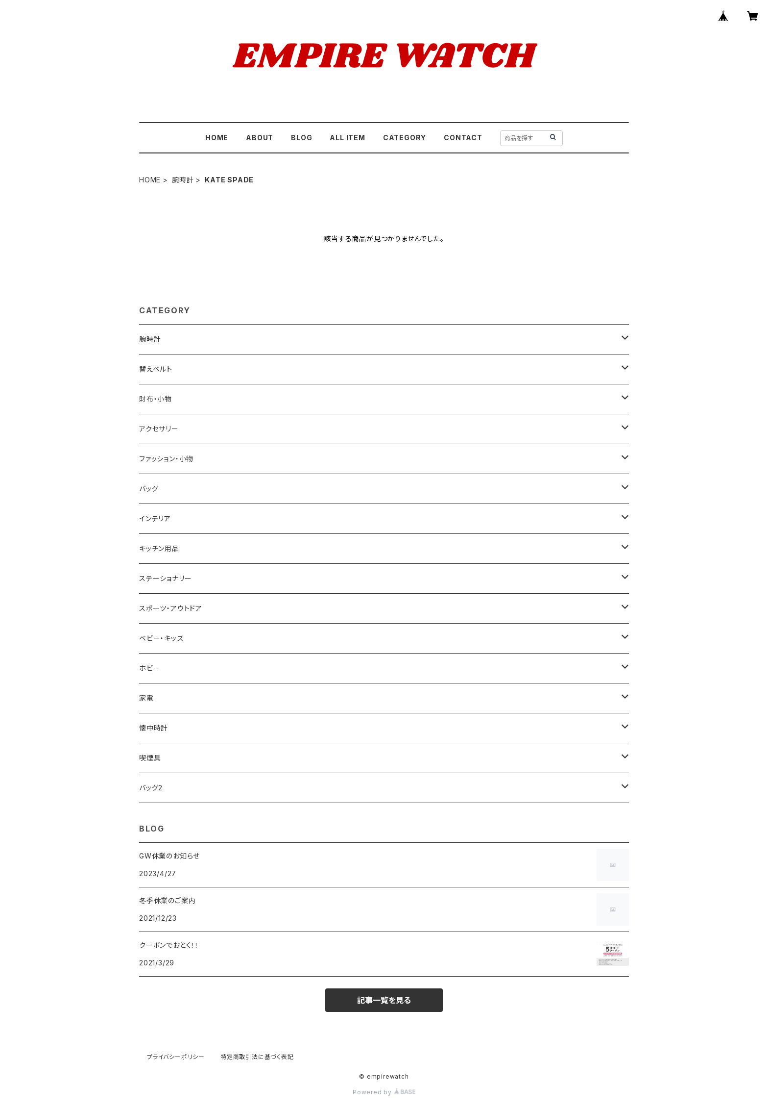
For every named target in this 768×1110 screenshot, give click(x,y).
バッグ (148, 488)
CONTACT (463, 137)
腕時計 (182, 180)
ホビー (149, 668)
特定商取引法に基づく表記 (257, 1056)
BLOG (301, 137)
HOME (216, 137)
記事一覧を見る (384, 1000)
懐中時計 (153, 728)
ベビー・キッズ (161, 638)
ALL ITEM (347, 137)
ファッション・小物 (166, 458)
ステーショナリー (165, 578)
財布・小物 (155, 399)
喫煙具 (150, 758)
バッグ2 (151, 787)
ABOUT (259, 137)
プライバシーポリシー (176, 1056)
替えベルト (155, 369)
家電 (146, 698)
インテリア (155, 518)
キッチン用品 (159, 548)
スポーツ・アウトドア (170, 608)
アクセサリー (159, 429)
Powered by (384, 1092)
